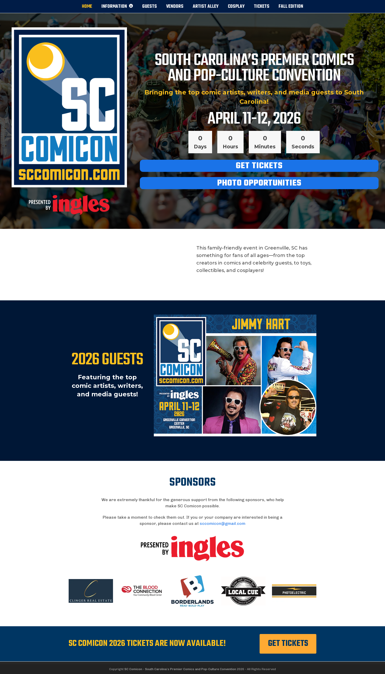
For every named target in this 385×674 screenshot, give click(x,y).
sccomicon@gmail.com (222, 523)
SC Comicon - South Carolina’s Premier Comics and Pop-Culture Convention (180, 669)
